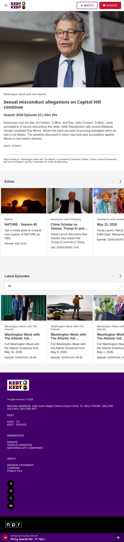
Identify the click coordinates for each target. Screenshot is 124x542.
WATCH (87, 5)
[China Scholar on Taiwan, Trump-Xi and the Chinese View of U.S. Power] (69, 201)
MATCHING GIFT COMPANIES (25, 448)
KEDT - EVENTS (16, 424)
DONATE (111, 5)
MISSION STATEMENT (20, 465)
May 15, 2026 (107, 224)
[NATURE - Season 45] (23, 201)
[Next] (120, 181)
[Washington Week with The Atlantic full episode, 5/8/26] (69, 308)
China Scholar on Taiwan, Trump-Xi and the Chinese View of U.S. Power (70, 230)
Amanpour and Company (66, 219)
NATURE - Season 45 (21, 224)
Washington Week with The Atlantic (25, 94)
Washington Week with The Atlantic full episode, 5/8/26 (68, 338)
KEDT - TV (13, 422)
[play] (5, 537)
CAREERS (13, 468)
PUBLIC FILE (14, 471)
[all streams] (119, 537)
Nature (9, 219)
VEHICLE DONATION (19, 445)
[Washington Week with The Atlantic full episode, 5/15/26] (23, 308)
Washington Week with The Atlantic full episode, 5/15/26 (22, 338)
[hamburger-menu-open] (6, 5)
